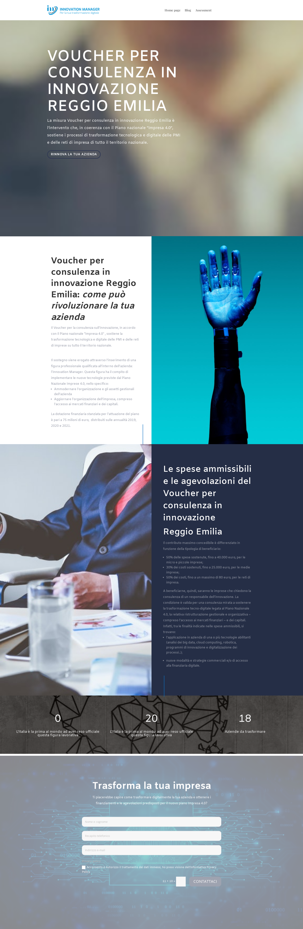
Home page (172, 10)
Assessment (203, 10)
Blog (188, 10)
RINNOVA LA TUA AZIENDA (75, 154)
